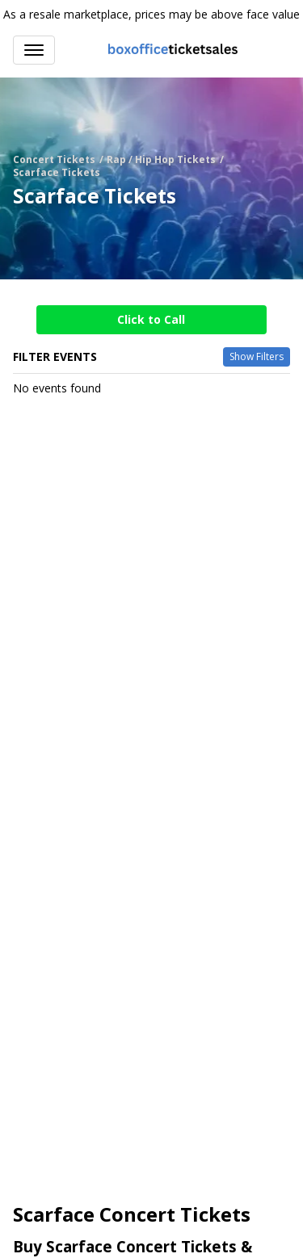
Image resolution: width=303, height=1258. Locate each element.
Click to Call (151, 319)
